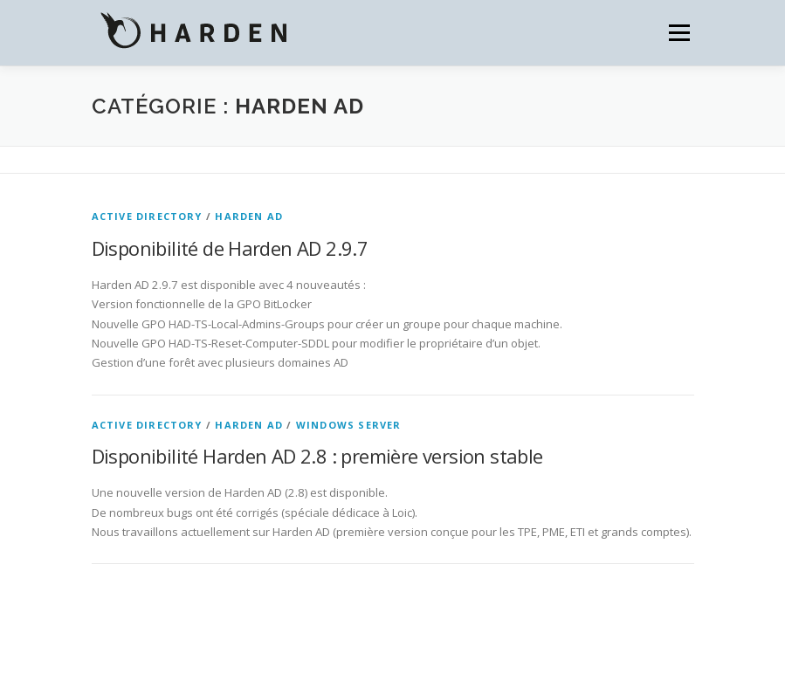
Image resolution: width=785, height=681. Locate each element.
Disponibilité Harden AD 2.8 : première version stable (317, 456)
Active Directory (147, 216)
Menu (679, 32)
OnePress (335, 639)
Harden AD (249, 216)
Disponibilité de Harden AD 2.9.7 (230, 248)
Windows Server (349, 424)
